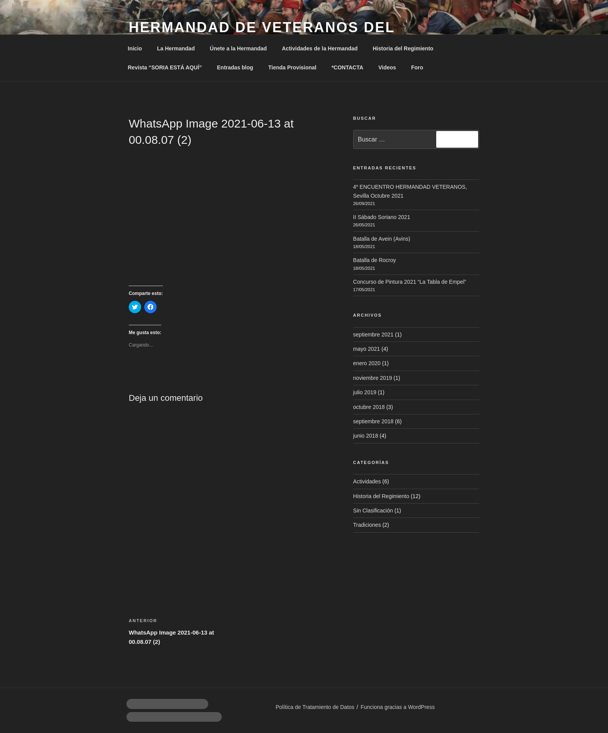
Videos (387, 67)
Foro (417, 67)
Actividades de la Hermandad (320, 48)
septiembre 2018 (373, 421)
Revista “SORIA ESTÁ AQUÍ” (165, 67)
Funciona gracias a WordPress (398, 707)
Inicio (135, 48)
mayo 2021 (366, 349)
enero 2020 (367, 363)
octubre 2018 (369, 407)
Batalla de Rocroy (374, 260)
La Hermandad (176, 48)
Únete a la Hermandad (238, 48)
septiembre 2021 (373, 334)
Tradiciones (367, 525)
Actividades (367, 481)
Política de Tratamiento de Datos (315, 707)
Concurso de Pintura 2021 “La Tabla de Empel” (409, 282)
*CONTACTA (347, 67)
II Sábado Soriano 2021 (381, 217)
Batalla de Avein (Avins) (381, 239)
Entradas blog (235, 67)
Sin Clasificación (373, 510)
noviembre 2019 (372, 378)
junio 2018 (365, 436)
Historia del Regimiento (403, 48)
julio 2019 (365, 392)
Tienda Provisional (292, 67)
